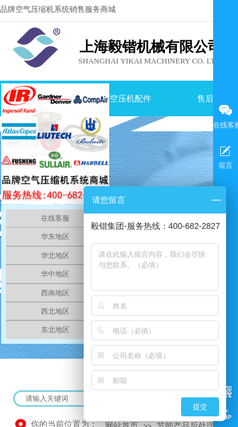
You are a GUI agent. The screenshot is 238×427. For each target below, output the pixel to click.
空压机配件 (130, 98)
